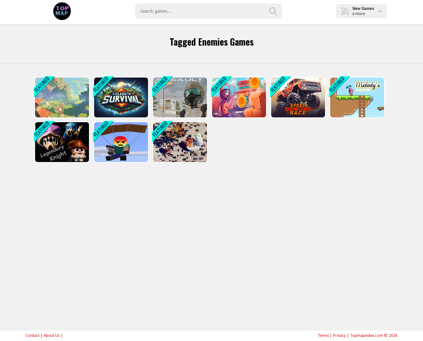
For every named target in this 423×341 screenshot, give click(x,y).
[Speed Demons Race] (297, 97)
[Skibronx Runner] (238, 97)
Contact (33, 335)
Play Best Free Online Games (62, 11)
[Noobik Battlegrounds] (120, 142)
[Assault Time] (179, 97)
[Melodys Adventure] (356, 97)
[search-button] (273, 11)
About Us (52, 335)
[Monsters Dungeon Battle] (61, 97)
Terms (323, 335)
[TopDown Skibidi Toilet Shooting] (179, 142)
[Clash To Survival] (120, 97)
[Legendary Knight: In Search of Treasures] (61, 142)
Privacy (339, 335)
